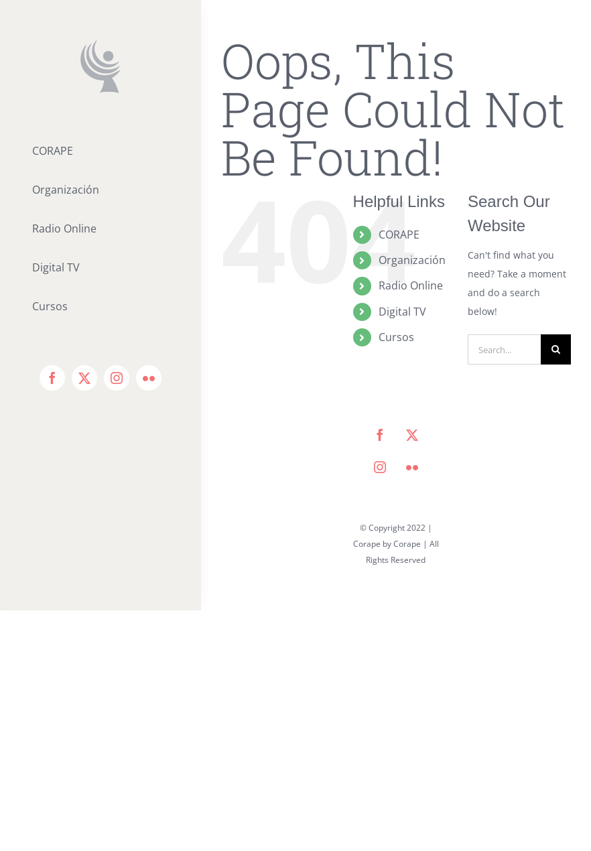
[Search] (556, 349)
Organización (412, 260)
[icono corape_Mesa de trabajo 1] (100, 44)
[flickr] (148, 378)
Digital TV (402, 311)
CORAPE (399, 234)
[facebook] (52, 378)
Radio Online (411, 285)
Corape (407, 543)
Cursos (396, 337)
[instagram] (116, 378)
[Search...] (504, 349)
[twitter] (84, 378)
